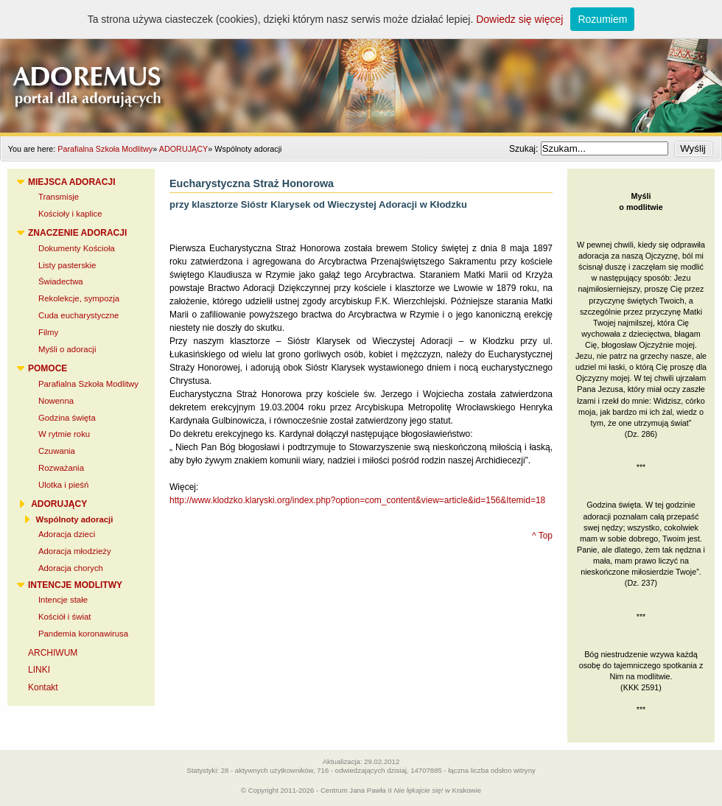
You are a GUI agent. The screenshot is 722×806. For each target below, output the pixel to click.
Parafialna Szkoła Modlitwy (105, 148)
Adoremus (361, 66)
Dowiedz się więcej (519, 19)
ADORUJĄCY (183, 148)
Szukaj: (525, 149)
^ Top (542, 535)
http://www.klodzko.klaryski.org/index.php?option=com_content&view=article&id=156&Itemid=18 (357, 500)
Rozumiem (602, 19)
